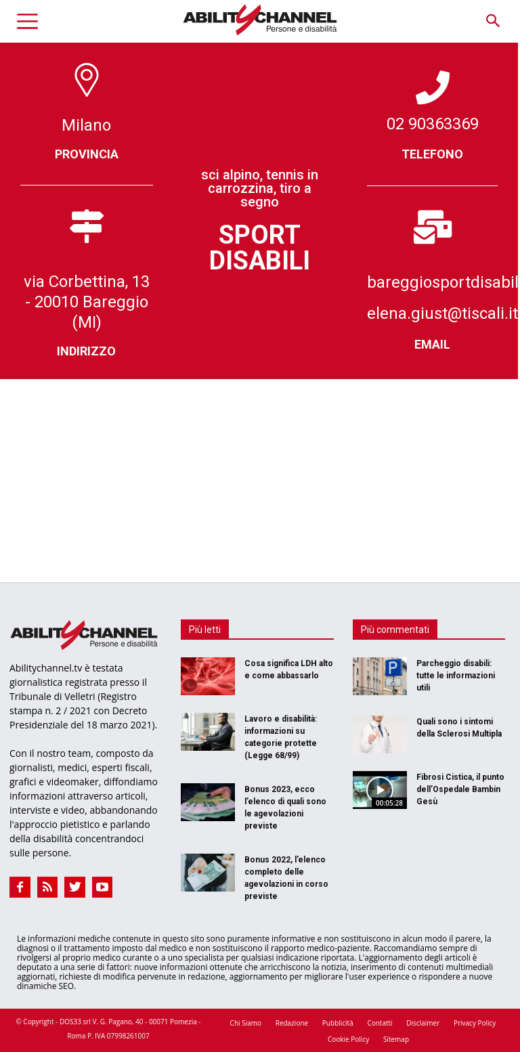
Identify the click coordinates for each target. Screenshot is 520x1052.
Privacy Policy (475, 1023)
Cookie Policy (348, 1039)
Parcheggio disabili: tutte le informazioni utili (455, 676)
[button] (493, 21)
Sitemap (396, 1039)
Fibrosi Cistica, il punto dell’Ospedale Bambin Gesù (460, 789)
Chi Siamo (245, 1023)
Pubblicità (337, 1023)
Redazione (292, 1023)
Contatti (379, 1023)
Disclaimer (422, 1023)
